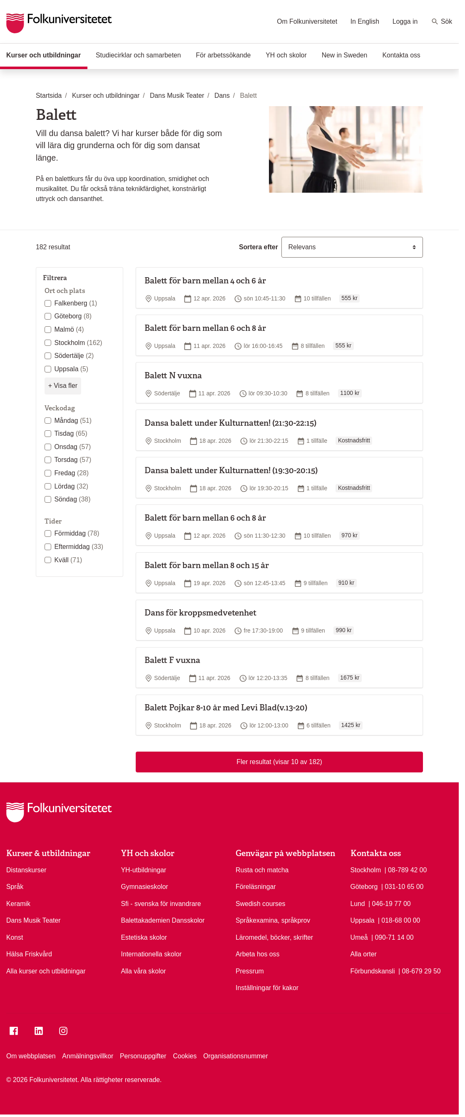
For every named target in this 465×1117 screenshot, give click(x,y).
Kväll (68, 559)
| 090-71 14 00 (392, 937)
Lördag (71, 486)
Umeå (359, 937)
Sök (441, 21)
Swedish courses (260, 903)
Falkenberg (75, 303)
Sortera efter (258, 247)
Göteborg (73, 316)
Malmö (69, 329)
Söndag (72, 499)
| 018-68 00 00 (399, 920)
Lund (358, 903)
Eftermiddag (78, 546)
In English (365, 21)
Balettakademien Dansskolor (163, 920)
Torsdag (72, 459)
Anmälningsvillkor (87, 1056)
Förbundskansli (373, 971)
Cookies (184, 1056)
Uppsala (71, 368)
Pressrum (250, 971)
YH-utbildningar (144, 870)
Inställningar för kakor (267, 987)
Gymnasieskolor (144, 886)
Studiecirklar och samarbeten (138, 55)
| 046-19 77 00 (389, 903)
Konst (14, 937)
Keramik (18, 903)
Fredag (71, 473)
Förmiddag (76, 533)
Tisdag (70, 433)
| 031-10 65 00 (402, 886)
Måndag (73, 420)
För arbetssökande (223, 55)
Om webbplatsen (31, 1056)
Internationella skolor (151, 954)
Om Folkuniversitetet (307, 21)
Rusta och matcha (262, 870)
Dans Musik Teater (33, 920)
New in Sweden (345, 55)
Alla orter (364, 954)
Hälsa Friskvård (29, 954)
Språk (14, 886)
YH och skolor (286, 55)
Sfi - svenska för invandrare (161, 903)
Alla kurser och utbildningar (46, 971)
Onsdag (72, 446)
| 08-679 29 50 (419, 970)
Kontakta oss (401, 55)
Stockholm (78, 342)
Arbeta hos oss (257, 954)
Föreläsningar (256, 886)
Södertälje (74, 355)
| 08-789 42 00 (406, 869)
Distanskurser (26, 870)
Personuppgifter (143, 1056)
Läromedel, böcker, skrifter (274, 937)
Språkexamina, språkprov (273, 920)
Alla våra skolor (143, 971)
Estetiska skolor (144, 937)
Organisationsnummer (235, 1056)
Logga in (405, 21)
